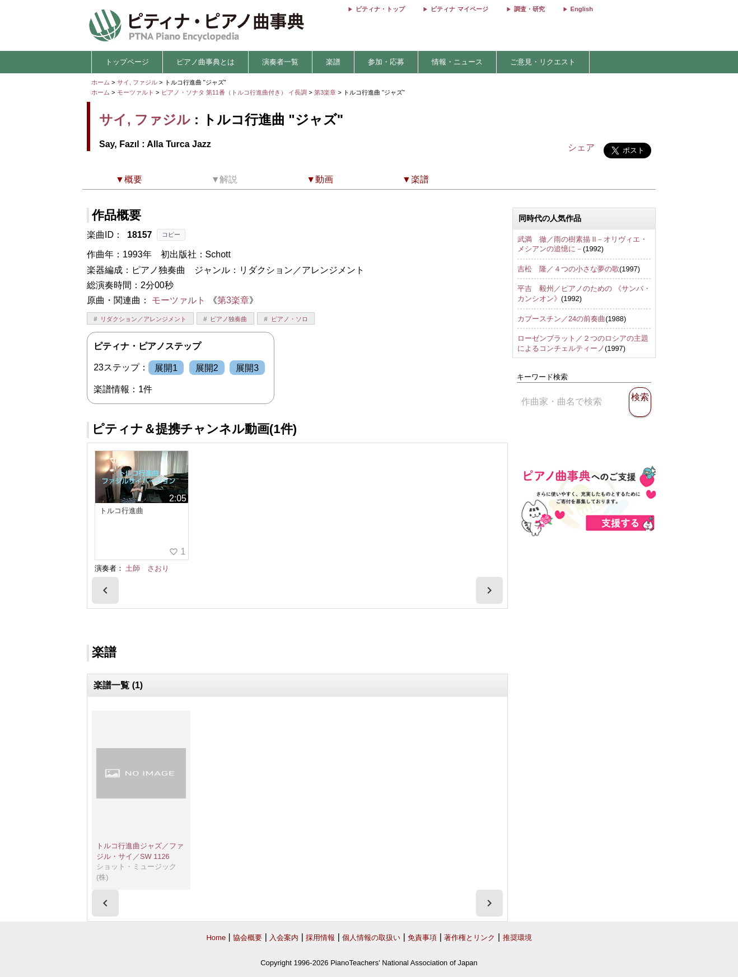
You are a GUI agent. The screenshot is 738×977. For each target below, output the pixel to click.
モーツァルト (135, 92)
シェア (581, 147)
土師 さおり (147, 568)
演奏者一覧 (280, 62)
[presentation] (105, 590)
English (582, 9)
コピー (171, 234)
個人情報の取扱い (371, 937)
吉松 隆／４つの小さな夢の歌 (568, 269)
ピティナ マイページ (459, 9)
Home (216, 937)
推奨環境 (517, 937)
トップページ (127, 62)
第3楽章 (326, 92)
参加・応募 (386, 62)
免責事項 (422, 937)
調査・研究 (529, 9)
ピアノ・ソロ (289, 319)
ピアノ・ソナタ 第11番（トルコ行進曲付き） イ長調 (234, 92)
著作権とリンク (469, 937)
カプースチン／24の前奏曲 (561, 318)
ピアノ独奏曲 (228, 319)
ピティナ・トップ (380, 9)
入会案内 (283, 937)
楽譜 (333, 62)
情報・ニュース (457, 62)
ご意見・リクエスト (543, 62)
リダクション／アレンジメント (143, 319)
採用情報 (320, 937)
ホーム (100, 82)
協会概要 (247, 937)
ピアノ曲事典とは (205, 62)
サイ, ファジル (137, 82)
